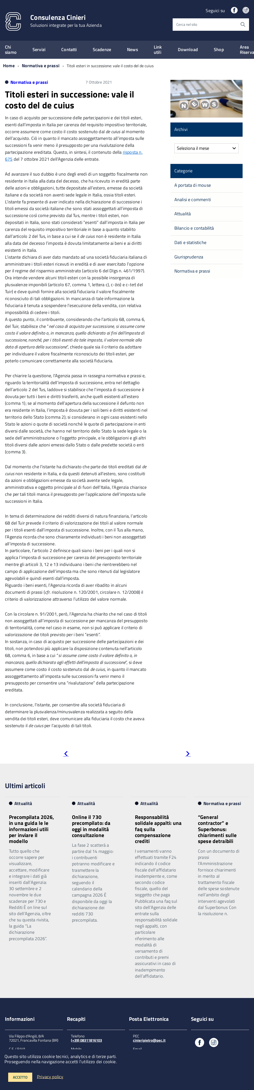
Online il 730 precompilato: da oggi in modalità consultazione (91, 826)
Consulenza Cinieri (66, 21)
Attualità (182, 213)
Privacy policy (50, 1076)
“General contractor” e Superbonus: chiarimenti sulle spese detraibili (217, 829)
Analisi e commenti (192, 199)
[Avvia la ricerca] (243, 24)
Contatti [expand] (69, 49)
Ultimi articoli (25, 785)
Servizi (38, 49)
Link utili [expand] (158, 50)
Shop (219, 49)
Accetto (20, 1077)
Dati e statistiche (190, 242)
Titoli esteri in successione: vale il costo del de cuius (69, 99)
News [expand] (132, 49)
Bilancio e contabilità (194, 228)
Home (9, 65)
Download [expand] (188, 49)
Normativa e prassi (41, 65)
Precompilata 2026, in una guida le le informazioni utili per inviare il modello (31, 829)
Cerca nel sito (186, 24)
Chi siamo (11, 50)
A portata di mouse (192, 185)
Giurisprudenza (188, 256)
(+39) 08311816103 (86, 1040)
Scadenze (102, 49)
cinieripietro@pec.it (149, 1040)
